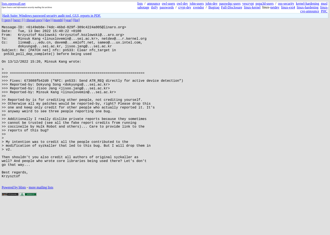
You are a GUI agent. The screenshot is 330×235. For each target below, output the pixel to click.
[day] (48, 20)
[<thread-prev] (33, 20)
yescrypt (248, 3)
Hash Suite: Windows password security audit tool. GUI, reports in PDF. (51, 15)
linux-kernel (252, 7)
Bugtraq (214, 7)
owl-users (168, 3)
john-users (197, 3)
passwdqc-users (230, 3)
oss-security (286, 3)
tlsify (154, 7)
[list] (76, 20)
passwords (167, 7)
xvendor (198, 7)
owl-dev (182, 3)
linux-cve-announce (314, 9)
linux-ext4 (288, 7)
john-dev (211, 3)
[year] (68, 20)
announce (153, 3)
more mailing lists (41, 222)
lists (140, 3)
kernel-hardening (307, 3)
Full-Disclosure (231, 7)
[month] (58, 20)
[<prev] (7, 20)
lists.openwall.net (13, 4)
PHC (324, 11)
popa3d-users (264, 3)
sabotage (143, 7)
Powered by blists (14, 222)
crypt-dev (184, 7)
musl (324, 3)
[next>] (18, 20)
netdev (274, 7)
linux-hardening (308, 7)
